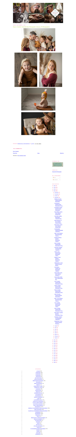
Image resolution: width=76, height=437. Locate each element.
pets (38, 416)
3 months (38, 372)
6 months (38, 373)
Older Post (62, 153)
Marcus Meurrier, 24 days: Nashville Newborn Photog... (58, 221)
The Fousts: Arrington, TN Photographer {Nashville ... (58, 248)
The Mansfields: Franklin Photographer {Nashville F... (58, 230)
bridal (38, 384)
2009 (55, 360)
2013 (55, 353)
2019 (55, 343)
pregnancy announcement (38, 417)
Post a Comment (16, 151)
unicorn (38, 432)
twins (38, 431)
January (56, 337)
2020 (55, 341)
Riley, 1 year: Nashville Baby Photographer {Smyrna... (58, 299)
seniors (38, 421)
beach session (38, 379)
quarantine (38, 420)
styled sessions (38, 425)
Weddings (38, 434)
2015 (55, 350)
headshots (38, 395)
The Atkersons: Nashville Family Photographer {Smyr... (58, 204)
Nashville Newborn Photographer (37, 410)
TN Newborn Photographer (37, 428)
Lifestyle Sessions (38, 401)
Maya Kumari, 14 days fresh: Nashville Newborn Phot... (58, 226)
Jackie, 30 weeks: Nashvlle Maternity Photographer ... (58, 295)
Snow (38, 423)
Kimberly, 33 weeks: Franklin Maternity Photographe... (58, 200)
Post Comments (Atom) (22, 155)
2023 (55, 189)
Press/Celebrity (38, 419)
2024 (55, 187)
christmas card (38, 386)
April (56, 332)
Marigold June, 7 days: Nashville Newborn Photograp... (58, 322)
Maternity (38, 406)
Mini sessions (38, 409)
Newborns (38, 413)
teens (38, 427)
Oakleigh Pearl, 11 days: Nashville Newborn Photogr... (58, 264)
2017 (55, 346)
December (56, 192)
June (55, 329)
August (56, 325)
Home (38, 153)
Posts (54, 177)
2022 (55, 190)
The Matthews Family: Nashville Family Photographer (58, 209)
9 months (38, 375)
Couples (38, 388)
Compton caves (38, 387)
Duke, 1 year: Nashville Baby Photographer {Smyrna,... (58, 234)
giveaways (38, 394)
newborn (37, 412)
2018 (55, 345)
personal (38, 414)
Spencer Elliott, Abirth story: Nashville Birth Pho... (58, 278)
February (56, 336)
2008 (55, 362)
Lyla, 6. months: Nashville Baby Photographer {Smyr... (58, 282)
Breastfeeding (38, 383)
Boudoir (38, 382)
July (55, 327)
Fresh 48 (38, 391)
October (56, 195)
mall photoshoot (38, 405)
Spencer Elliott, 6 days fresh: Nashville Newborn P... (58, 274)
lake (38, 398)
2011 (55, 357)
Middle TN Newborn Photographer (37, 408)
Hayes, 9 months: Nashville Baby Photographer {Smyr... (58, 244)
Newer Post (15, 153)
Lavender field (38, 399)
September (57, 197)
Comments (55, 179)
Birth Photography (38, 380)
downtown (38, 390)
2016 (55, 348)
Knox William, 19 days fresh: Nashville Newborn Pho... (58, 213)
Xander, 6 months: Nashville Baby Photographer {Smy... (58, 287)
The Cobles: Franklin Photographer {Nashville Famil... (58, 217)
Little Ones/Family (38, 402)
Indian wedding (38, 397)
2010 (55, 358)
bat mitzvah (38, 377)
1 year (38, 371)
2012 (55, 355)
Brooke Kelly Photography (57, 171)
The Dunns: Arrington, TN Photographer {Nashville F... (58, 318)
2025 (55, 185)
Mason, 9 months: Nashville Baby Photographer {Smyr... (58, 291)
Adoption (38, 376)
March (56, 334)
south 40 (38, 424)
